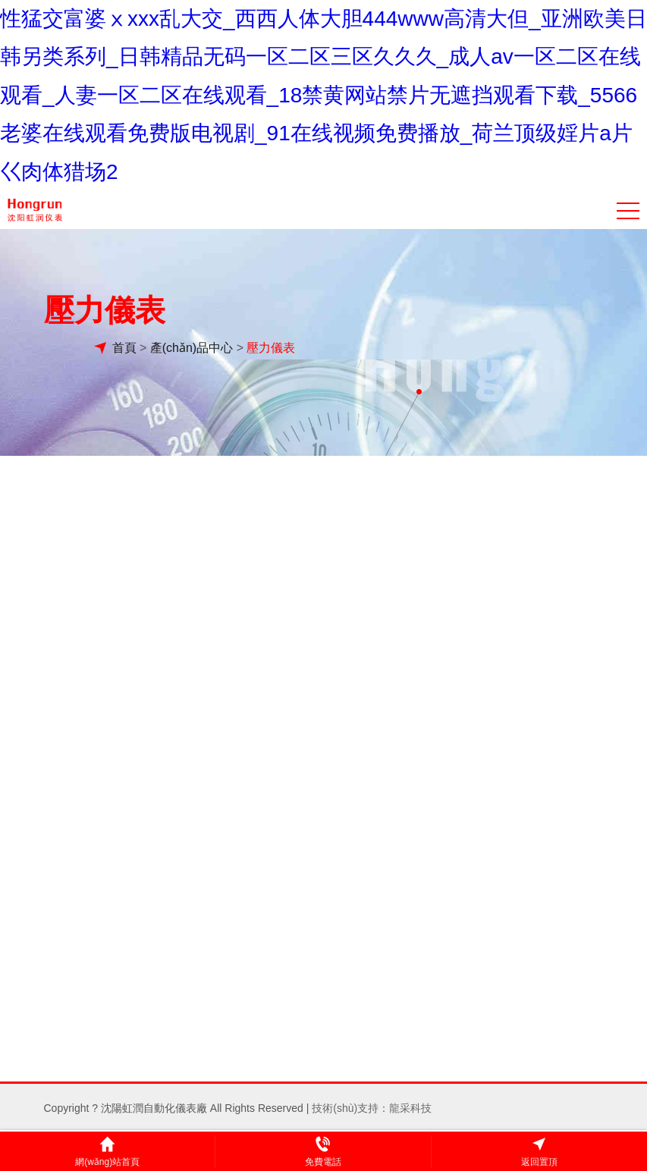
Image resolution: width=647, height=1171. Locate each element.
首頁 (124, 352)
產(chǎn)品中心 (191, 352)
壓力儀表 (271, 352)
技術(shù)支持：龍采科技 (372, 1105)
